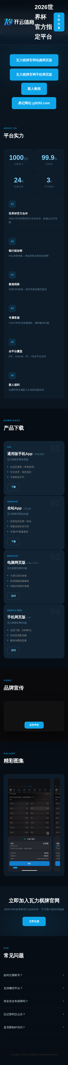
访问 (13, 596)
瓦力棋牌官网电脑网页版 (34, 60)
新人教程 (34, 89)
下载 (13, 487)
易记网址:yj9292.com (34, 103)
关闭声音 (34, 725)
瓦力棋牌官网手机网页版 (34, 74)
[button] (15, 867)
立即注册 (59, 22)
